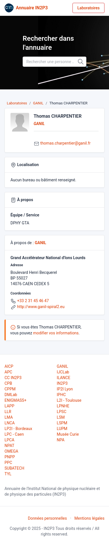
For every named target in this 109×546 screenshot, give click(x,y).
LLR (8, 411)
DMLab (11, 394)
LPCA (9, 440)
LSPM (62, 423)
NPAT (9, 445)
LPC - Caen (14, 434)
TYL (8, 474)
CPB (8, 383)
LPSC (62, 411)
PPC (8, 462)
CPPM (10, 389)
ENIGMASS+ (15, 400)
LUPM (62, 428)
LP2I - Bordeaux (18, 428)
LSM (61, 417)
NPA (61, 440)
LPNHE (63, 406)
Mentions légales (89, 518)
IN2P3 (62, 383)
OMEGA (11, 451)
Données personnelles (47, 518)
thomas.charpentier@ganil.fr (65, 143)
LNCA (10, 423)
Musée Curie (68, 434)
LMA (9, 417)
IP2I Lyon (65, 389)
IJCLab (63, 372)
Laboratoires (88, 8)
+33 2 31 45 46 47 (33, 300)
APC (8, 372)
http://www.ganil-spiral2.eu (40, 306)
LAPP (9, 406)
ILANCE (63, 377)
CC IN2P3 (13, 377)
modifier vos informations (55, 333)
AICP (9, 366)
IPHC (61, 394)
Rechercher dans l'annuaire (48, 43)
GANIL (38, 103)
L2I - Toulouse (69, 400)
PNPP (10, 457)
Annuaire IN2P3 (32, 7)
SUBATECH (14, 468)
